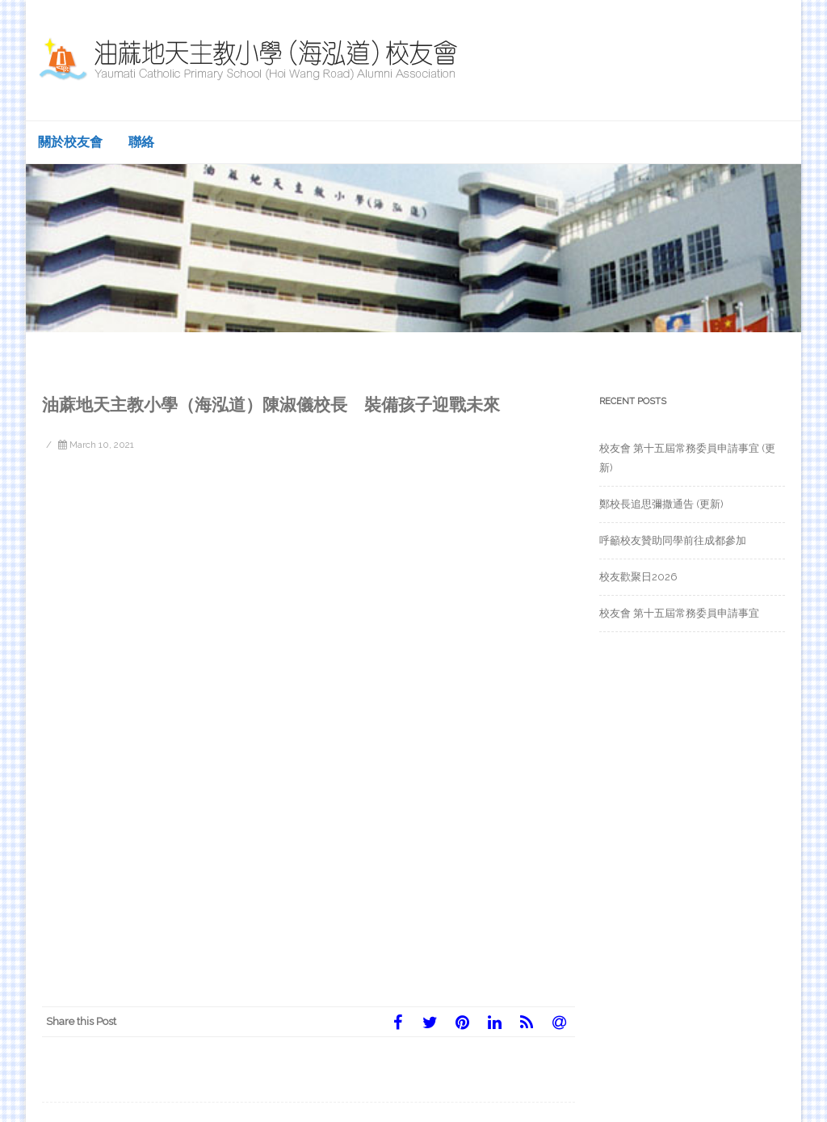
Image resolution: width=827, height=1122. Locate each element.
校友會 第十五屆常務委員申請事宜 (679, 613)
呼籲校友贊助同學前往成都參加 (672, 540)
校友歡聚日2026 (638, 577)
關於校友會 (70, 142)
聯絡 (141, 142)
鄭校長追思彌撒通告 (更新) (661, 504)
